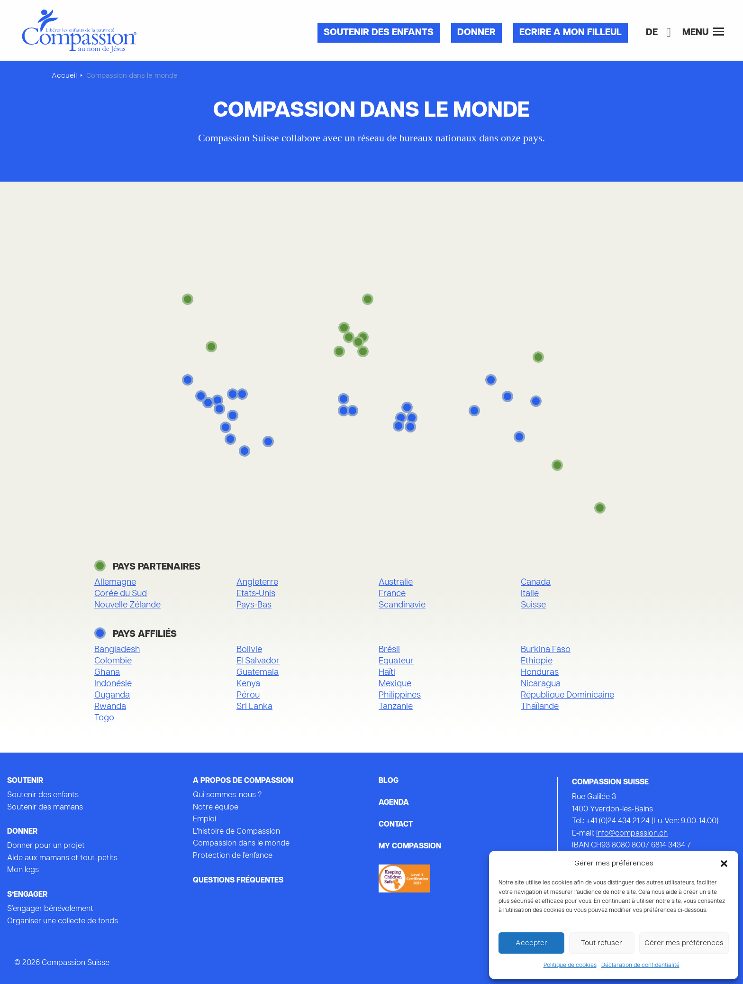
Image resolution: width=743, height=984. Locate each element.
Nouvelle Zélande (127, 605)
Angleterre (257, 583)
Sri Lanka (254, 707)
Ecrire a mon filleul (570, 32)
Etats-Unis (255, 594)
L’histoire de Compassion (236, 832)
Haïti (387, 673)
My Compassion (410, 846)
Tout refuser (601, 943)
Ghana (107, 673)
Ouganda (112, 695)
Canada (536, 583)
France (392, 594)
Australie (396, 583)
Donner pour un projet (46, 846)
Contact (396, 824)
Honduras (540, 673)
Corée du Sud (120, 594)
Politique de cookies (570, 965)
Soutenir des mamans (45, 807)
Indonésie (113, 684)
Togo (104, 718)
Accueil (64, 76)
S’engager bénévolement (50, 909)
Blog (389, 781)
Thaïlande (540, 707)
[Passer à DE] (652, 32)
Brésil (389, 650)
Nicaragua (541, 684)
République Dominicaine (567, 695)
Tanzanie (396, 707)
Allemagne (115, 583)
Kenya (248, 684)
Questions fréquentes (238, 880)
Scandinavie (402, 605)
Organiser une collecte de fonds (62, 921)
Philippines (400, 695)
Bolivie (249, 650)
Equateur (396, 661)
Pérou (248, 695)
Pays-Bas (254, 605)
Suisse (533, 605)
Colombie (113, 661)
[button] (724, 863)
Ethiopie (537, 661)
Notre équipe (215, 807)
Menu (703, 32)
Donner (476, 32)
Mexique (395, 684)
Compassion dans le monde (241, 843)
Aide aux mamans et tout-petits (62, 858)
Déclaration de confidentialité (640, 965)
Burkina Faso (546, 650)
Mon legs (23, 870)
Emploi (204, 819)
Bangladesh (117, 650)
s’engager (27, 895)
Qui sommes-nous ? (227, 795)
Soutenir (25, 781)
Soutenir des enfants (379, 32)
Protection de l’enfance (232, 856)
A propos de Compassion (243, 781)
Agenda (394, 803)
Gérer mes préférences (684, 943)
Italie (530, 594)
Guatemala (257, 673)
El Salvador (258, 661)
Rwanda (110, 707)
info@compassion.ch (632, 833)
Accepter (531, 943)
